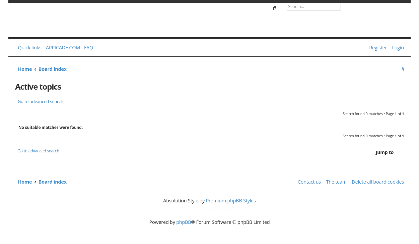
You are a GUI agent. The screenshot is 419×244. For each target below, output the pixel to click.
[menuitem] (87, 47)
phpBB (183, 222)
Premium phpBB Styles (231, 200)
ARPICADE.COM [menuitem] (63, 47)
